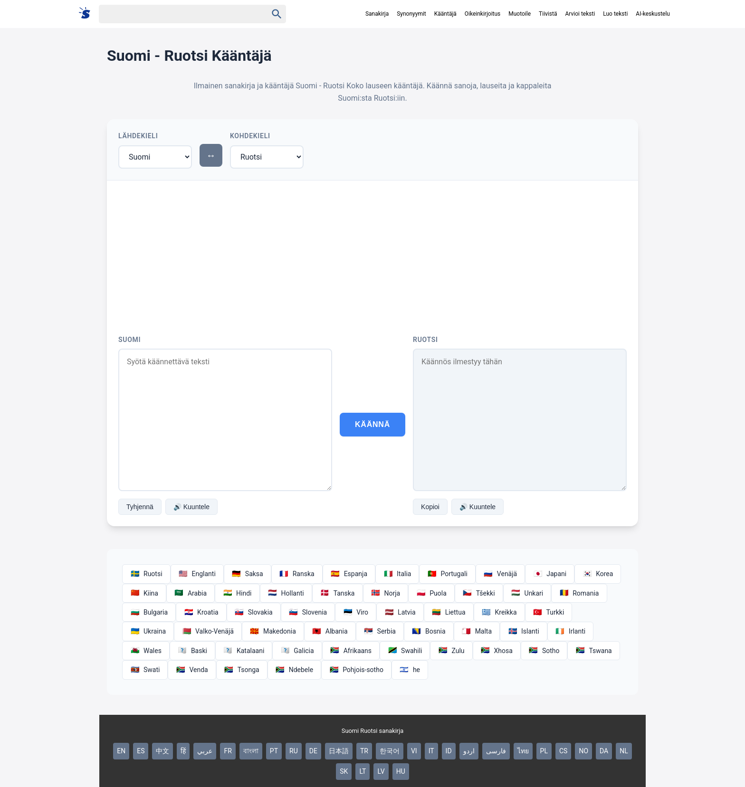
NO (583, 751)
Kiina (144, 593)
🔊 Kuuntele (191, 507)
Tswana (593, 650)
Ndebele (294, 669)
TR (364, 751)
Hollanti (286, 593)
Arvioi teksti (580, 13)
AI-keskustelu (653, 13)
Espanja (349, 574)
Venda (192, 669)
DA (604, 751)
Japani (549, 574)
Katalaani (243, 650)
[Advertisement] (372, 251)
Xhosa (497, 650)
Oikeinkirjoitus (482, 13)
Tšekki (479, 593)
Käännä (372, 424)
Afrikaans (351, 650)
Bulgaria (149, 612)
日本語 (339, 751)
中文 (162, 751)
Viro (355, 612)
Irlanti (570, 631)
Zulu (451, 650)
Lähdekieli (138, 136)
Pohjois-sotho (356, 669)
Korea (598, 574)
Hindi (237, 593)
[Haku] (174, 14)
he (410, 669)
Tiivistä (548, 13)
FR (227, 751)
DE (313, 751)
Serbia (380, 631)
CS (563, 751)
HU (400, 771)
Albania (330, 631)
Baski (192, 650)
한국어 (390, 751)
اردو (469, 751)
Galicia (297, 650)
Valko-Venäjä (208, 631)
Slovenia (308, 612)
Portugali (447, 574)
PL (544, 751)
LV (380, 771)
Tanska (337, 593)
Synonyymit (411, 13)
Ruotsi (425, 339)
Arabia (190, 593)
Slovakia (254, 612)
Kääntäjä (445, 13)
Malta (477, 631)
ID (449, 751)
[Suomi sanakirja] (87, 13)
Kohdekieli (250, 136)
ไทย (523, 751)
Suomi (129, 339)
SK (344, 771)
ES (140, 751)
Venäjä (500, 574)
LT (362, 771)
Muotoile (519, 13)
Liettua (449, 612)
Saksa (247, 574)
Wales (146, 650)
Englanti (197, 574)
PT (274, 751)
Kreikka (499, 612)
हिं (183, 751)
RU (293, 751)
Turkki (548, 612)
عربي (204, 751)
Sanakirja (377, 13)
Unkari (527, 593)
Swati (145, 669)
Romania (579, 593)
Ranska (297, 574)
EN (121, 751)
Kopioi (430, 507)
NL (624, 751)
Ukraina (148, 631)
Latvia (400, 612)
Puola (431, 593)
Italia (397, 574)
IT (431, 751)
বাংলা (250, 751)
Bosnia (429, 631)
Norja (386, 593)
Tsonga (241, 669)
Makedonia (273, 631)
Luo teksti (615, 13)
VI (414, 751)
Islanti (523, 631)
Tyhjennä (139, 507)
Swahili (405, 650)
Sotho (544, 650)
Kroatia (201, 612)
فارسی (496, 751)
